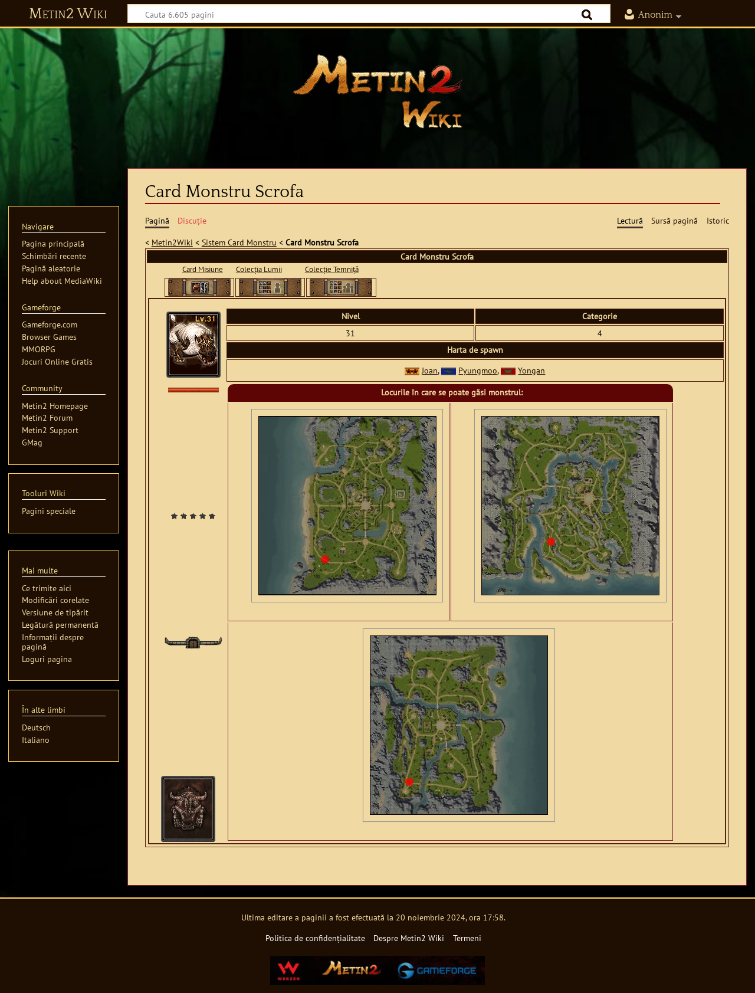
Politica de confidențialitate (315, 937)
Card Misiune (202, 269)
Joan (430, 370)
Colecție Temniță (332, 269)
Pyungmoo (477, 370)
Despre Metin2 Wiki (408, 937)
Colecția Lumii (259, 269)
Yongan (531, 370)
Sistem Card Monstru (239, 242)
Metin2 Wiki (68, 14)
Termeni (467, 937)
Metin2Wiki (172, 242)
